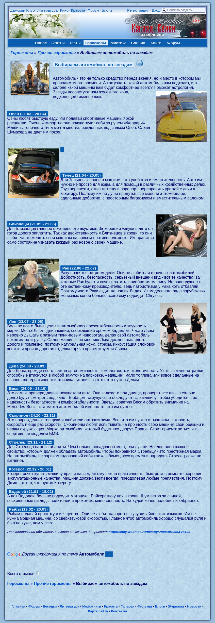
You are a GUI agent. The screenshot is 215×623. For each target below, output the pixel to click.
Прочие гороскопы (57, 52)
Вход (156, 10)
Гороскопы (95, 43)
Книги (156, 43)
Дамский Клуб (22, 10)
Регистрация (138, 10)
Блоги (107, 10)
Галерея (127, 606)
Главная (18, 606)
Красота (78, 10)
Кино (64, 10)
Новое (41, 43)
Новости (194, 606)
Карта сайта (98, 611)
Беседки (50, 606)
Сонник (138, 43)
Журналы (176, 606)
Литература (47, 10)
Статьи (58, 43)
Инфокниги (91, 606)
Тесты (75, 43)
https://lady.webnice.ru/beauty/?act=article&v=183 (149, 532)
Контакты (119, 611)
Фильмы (144, 606)
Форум (93, 10)
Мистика (118, 43)
